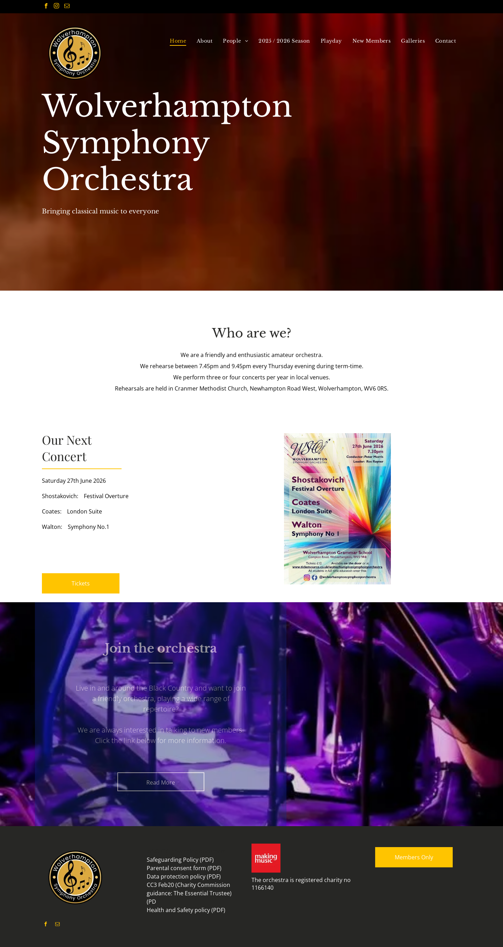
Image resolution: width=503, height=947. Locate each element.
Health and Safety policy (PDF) (186, 910)
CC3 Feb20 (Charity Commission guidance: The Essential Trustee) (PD (189, 893)
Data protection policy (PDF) (184, 876)
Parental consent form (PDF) (184, 868)
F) (158, 901)
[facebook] (46, 7)
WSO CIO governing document (186, 851)
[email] (67, 7)
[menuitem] (178, 41)
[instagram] (56, 7)
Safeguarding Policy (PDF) (180, 860)
